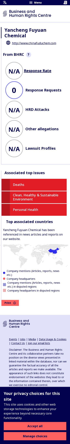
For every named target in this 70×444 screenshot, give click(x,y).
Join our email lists (39, 343)
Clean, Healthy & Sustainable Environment (35, 197)
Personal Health (25, 209)
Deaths (18, 184)
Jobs (22, 339)
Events (13, 339)
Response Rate (37, 70)
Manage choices (35, 436)
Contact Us (18, 343)
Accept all (35, 426)
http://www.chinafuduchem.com (34, 43)
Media (32, 339)
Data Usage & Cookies (52, 339)
